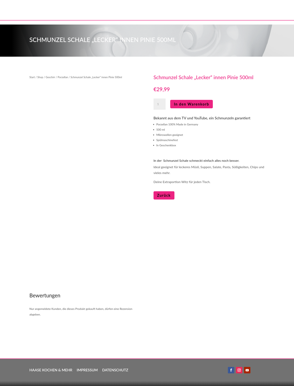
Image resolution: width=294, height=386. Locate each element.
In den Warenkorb (191, 104)
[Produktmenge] (160, 104)
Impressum (87, 369)
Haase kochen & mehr (50, 369)
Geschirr (50, 77)
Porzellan (63, 77)
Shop (40, 77)
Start (32, 77)
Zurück (164, 195)
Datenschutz (115, 369)
